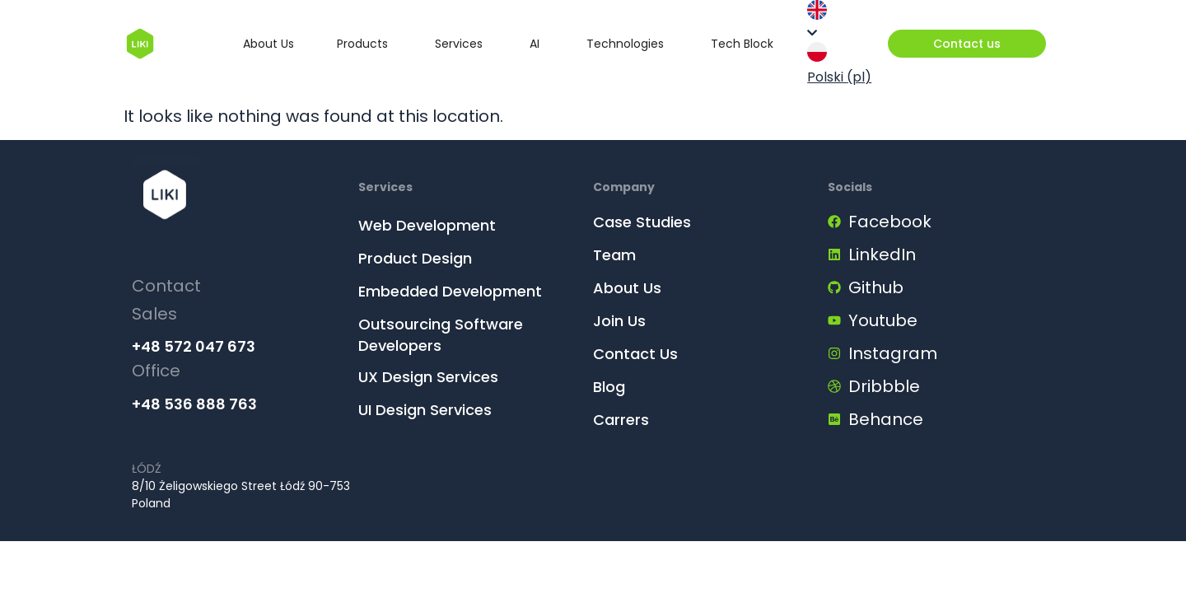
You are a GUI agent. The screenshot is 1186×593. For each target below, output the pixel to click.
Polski (839, 64)
